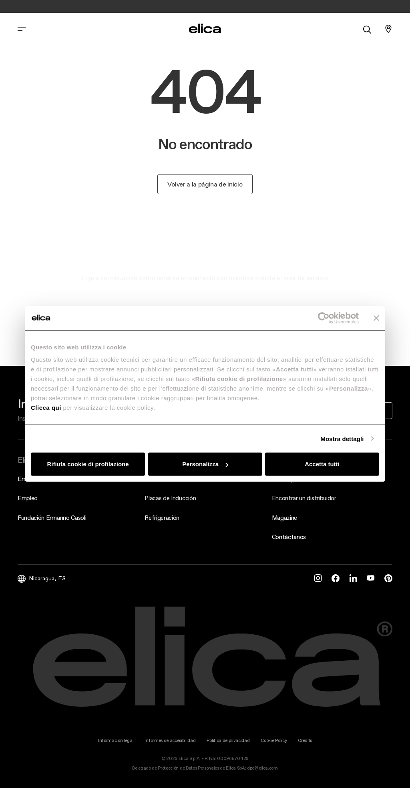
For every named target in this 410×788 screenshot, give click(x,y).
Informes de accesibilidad (170, 741)
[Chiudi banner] (376, 318)
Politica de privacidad (228, 741)
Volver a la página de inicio (204, 184)
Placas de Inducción (170, 498)
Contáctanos (289, 537)
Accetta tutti (322, 464)
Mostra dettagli (342, 438)
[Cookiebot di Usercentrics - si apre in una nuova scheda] (324, 318)
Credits (305, 741)
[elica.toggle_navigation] (22, 29)
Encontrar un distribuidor (304, 498)
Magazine (284, 517)
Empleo (28, 498)
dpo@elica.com (262, 768)
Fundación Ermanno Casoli (52, 517)
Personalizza (205, 464)
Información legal (116, 741)
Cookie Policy (274, 741)
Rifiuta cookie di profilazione (88, 464)
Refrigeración (162, 517)
